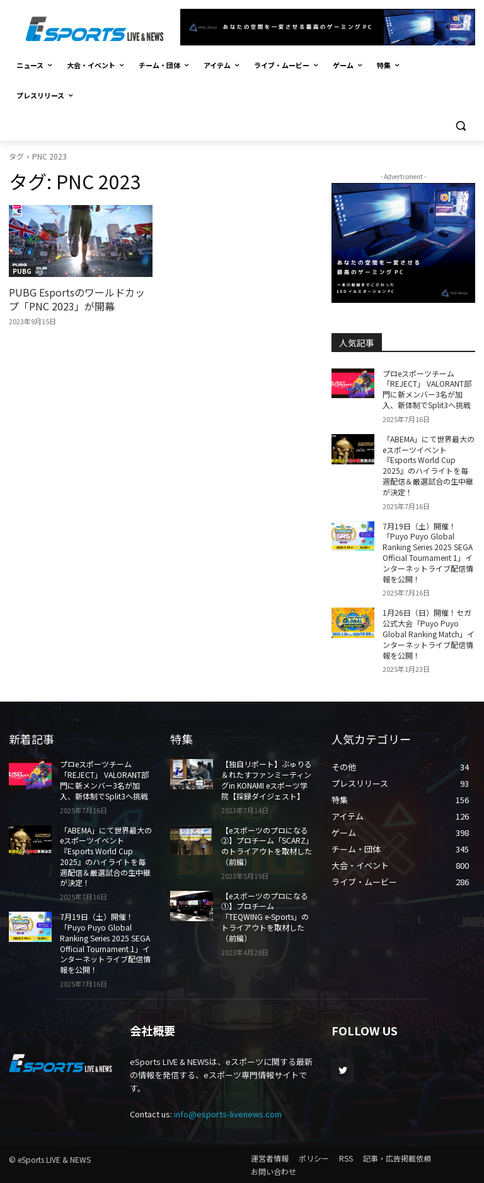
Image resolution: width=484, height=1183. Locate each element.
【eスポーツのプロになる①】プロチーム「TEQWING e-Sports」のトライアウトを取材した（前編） (265, 916)
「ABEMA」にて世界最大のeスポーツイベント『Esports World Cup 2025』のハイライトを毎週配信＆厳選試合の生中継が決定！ (429, 465)
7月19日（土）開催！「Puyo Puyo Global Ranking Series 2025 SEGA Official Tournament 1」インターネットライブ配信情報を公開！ (428, 552)
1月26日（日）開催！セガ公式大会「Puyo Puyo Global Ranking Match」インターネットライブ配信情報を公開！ (429, 633)
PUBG (22, 271)
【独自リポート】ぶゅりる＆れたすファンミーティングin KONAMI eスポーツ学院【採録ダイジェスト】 (266, 779)
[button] (460, 126)
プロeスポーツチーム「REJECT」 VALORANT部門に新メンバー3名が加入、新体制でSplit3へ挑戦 (427, 389)
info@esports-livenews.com (228, 1114)
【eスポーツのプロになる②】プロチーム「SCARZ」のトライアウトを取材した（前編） (267, 846)
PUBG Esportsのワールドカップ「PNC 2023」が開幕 (77, 299)
